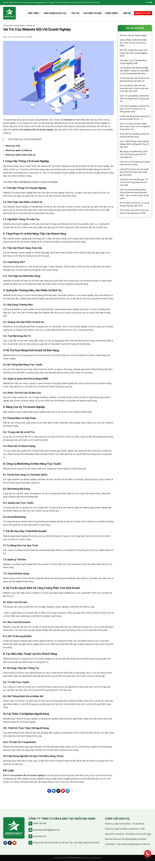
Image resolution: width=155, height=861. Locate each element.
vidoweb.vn (97, 858)
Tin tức (75, 13)
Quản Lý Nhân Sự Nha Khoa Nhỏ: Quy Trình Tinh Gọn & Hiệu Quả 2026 (133, 43)
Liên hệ (127, 13)
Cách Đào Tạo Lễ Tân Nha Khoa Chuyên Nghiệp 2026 (133, 61)
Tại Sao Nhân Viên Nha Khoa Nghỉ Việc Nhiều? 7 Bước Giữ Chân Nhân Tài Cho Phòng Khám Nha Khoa (134, 71)
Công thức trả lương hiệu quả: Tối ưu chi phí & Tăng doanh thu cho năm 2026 (134, 182)
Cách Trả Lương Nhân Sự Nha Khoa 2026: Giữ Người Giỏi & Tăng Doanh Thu (134, 99)
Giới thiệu (34, 13)
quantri (28, 37)
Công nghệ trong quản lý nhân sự (19, 25)
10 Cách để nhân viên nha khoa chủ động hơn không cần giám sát (135, 79)
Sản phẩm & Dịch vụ (56, 13)
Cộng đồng (112, 13)
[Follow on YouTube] (151, 2)
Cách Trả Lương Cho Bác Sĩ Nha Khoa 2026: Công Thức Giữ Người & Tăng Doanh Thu (135, 126)
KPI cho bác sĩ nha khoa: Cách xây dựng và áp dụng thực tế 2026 (134, 211)
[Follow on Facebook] (146, 2)
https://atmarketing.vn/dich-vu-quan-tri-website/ (35, 182)
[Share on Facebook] (49, 791)
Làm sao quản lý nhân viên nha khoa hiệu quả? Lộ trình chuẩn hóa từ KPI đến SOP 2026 (134, 88)
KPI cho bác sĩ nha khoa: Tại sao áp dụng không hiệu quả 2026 (135, 204)
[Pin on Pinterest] (63, 791)
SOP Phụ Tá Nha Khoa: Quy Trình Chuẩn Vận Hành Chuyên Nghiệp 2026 (133, 53)
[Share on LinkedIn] (67, 791)
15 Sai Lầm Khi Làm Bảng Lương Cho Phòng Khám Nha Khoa (135, 135)
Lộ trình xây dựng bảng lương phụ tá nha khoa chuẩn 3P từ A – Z (135, 117)
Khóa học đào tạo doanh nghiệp (133, 35)
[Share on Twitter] (54, 791)
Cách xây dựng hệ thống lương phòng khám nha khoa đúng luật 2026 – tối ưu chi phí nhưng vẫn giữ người (134, 194)
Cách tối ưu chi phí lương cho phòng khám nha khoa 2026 (135, 163)
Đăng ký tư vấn (143, 13)
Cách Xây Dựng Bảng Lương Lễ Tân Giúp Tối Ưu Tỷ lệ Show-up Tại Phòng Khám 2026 (135, 109)
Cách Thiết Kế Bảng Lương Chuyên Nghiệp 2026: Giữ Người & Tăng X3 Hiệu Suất (134, 144)
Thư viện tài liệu (92, 13)
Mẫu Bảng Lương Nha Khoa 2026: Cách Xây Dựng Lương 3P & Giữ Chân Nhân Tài (134, 154)
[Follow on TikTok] (148, 2)
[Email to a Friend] (58, 791)
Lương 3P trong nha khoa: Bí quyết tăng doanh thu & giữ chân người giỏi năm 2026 (134, 172)
